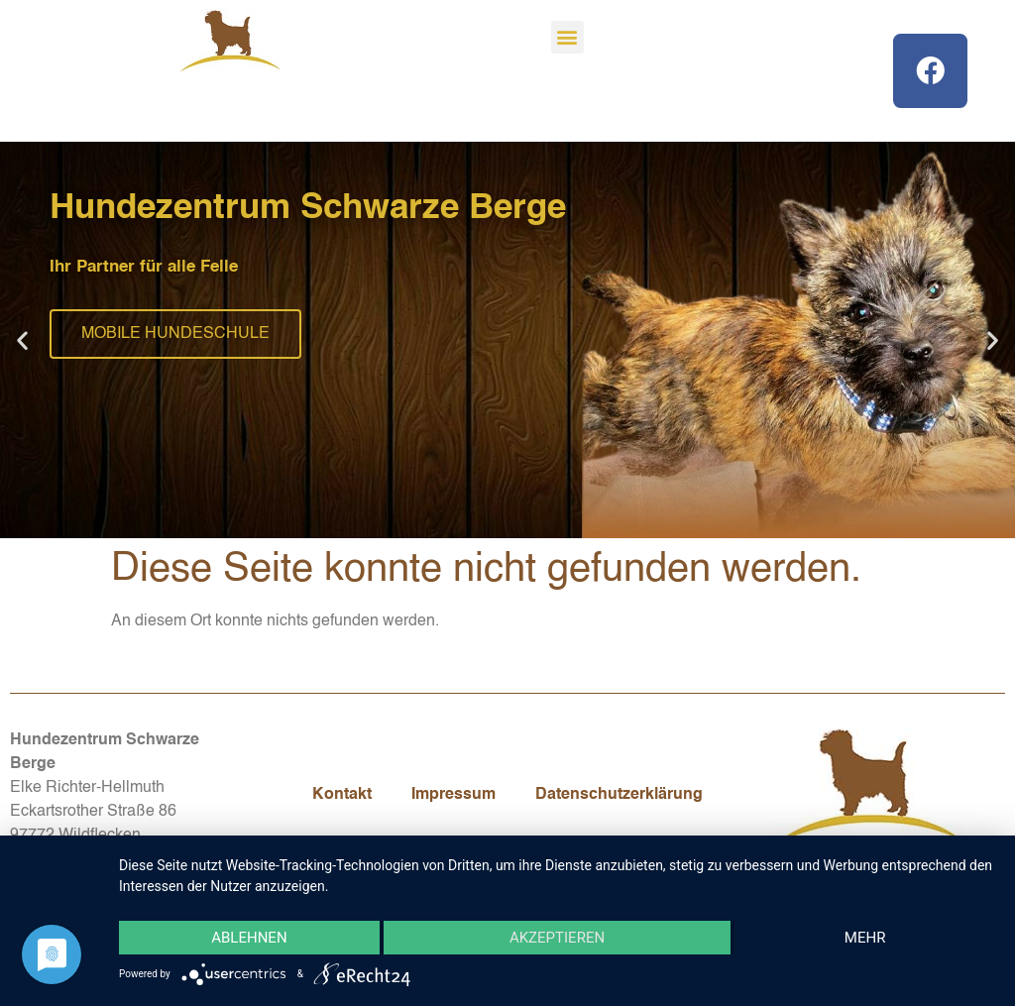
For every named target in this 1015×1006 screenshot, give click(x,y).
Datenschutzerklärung (619, 795)
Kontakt (342, 795)
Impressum (453, 795)
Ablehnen (248, 938)
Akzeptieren (557, 938)
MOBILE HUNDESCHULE (175, 334)
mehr (865, 938)
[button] (567, 37)
